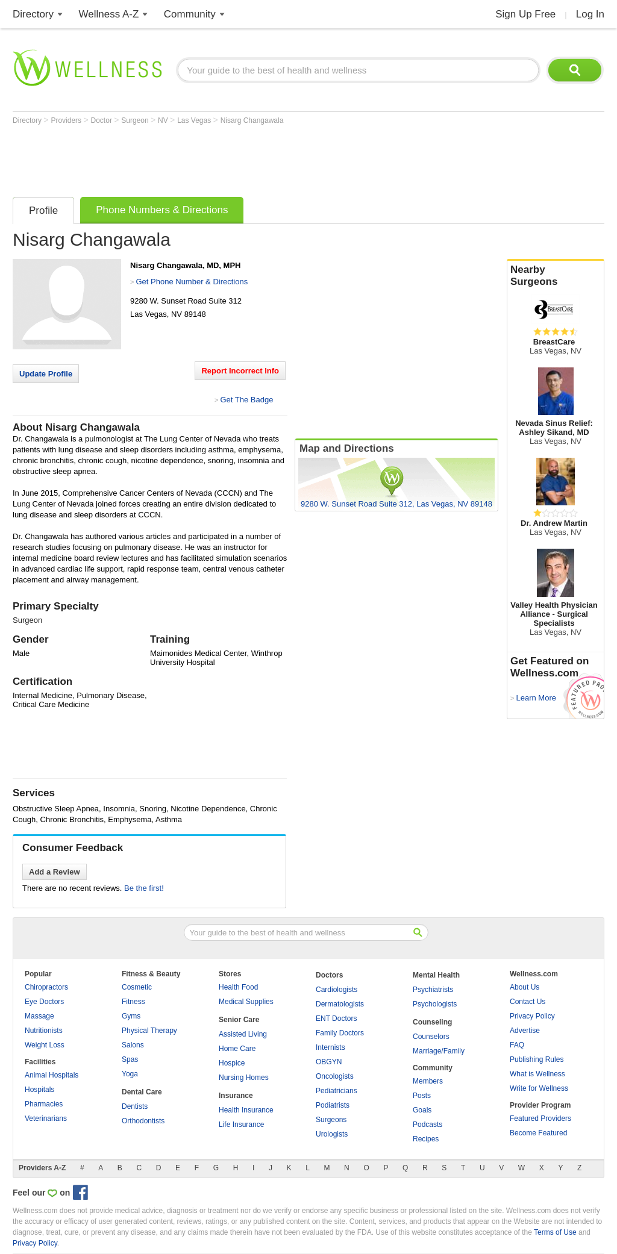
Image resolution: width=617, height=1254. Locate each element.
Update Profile (45, 373)
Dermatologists (340, 1004)
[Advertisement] (232, 158)
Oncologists (335, 1076)
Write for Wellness (539, 1088)
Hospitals (39, 1089)
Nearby (555, 276)
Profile (43, 210)
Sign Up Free (525, 14)
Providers (67, 120)
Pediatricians (336, 1091)
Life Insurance (241, 1124)
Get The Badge (246, 399)
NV (164, 120)
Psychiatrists (433, 989)
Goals (422, 1110)
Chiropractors (46, 987)
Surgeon (136, 120)
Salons (133, 1045)
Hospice (232, 1063)
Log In (590, 14)
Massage (39, 1016)
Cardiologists (336, 989)
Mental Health (436, 975)
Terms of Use (555, 1232)
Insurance (236, 1095)
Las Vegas (195, 120)
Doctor (102, 120)
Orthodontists (143, 1121)
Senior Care (239, 1019)
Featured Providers (540, 1118)
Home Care (237, 1048)
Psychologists (435, 1004)
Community (190, 14)
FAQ (517, 1045)
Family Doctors (340, 1033)
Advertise (525, 1030)
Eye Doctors (44, 1001)
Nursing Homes (244, 1077)
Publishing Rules (536, 1059)
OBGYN (329, 1062)
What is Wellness (537, 1074)
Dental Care (142, 1092)
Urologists (332, 1134)
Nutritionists (44, 1030)
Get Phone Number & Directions (192, 281)
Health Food (238, 987)
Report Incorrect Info (240, 370)
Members (428, 1081)
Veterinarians (46, 1118)
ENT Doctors (336, 1018)
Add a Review (54, 871)
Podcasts (427, 1124)
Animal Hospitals (51, 1075)
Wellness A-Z (109, 14)
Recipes (426, 1139)
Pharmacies (44, 1104)
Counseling (432, 1022)
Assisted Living (243, 1034)
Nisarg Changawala (252, 120)
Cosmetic (137, 987)
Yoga (130, 1074)
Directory (33, 14)
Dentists (135, 1106)
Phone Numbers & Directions (162, 210)
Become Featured (538, 1133)
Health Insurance (246, 1110)
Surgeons (331, 1119)
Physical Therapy (149, 1030)
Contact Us (527, 1001)
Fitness (133, 1001)
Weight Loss (44, 1045)
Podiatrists (332, 1105)
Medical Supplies (246, 1001)
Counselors (431, 1036)
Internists (330, 1047)
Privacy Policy (532, 1016)
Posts (422, 1095)
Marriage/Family (439, 1051)
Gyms (131, 1016)
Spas (130, 1059)
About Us (524, 987)
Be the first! (144, 888)
